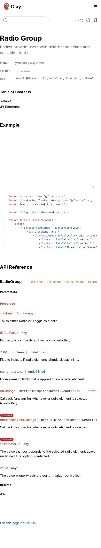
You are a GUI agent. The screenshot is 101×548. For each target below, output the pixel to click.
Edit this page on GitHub (18, 523)
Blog (80, 20)
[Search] (24, 19)
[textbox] (48, 221)
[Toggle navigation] (95, 6)
